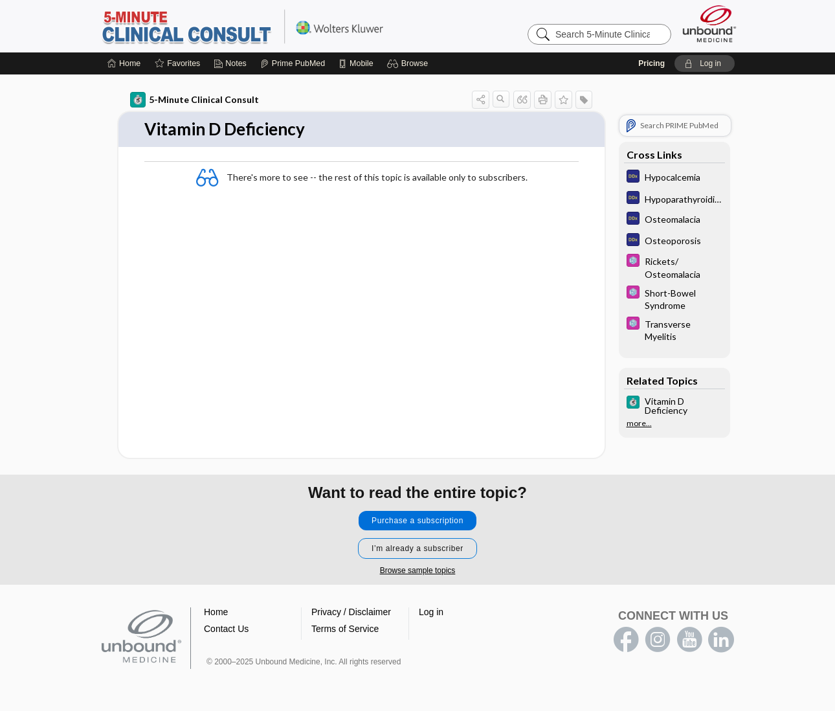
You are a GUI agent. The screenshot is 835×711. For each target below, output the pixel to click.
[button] (409, 63)
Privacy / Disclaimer (351, 612)
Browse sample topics (418, 570)
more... (639, 423)
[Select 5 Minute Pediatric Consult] (674, 266)
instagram (658, 640)
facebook (626, 640)
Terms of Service (345, 629)
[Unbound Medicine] (709, 23)
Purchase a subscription (417, 520)
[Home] (123, 63)
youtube (689, 640)
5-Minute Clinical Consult (262, 25)
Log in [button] (431, 612)
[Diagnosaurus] (674, 177)
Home (216, 612)
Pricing (651, 63)
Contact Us (226, 629)
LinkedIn (721, 640)
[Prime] (292, 63)
